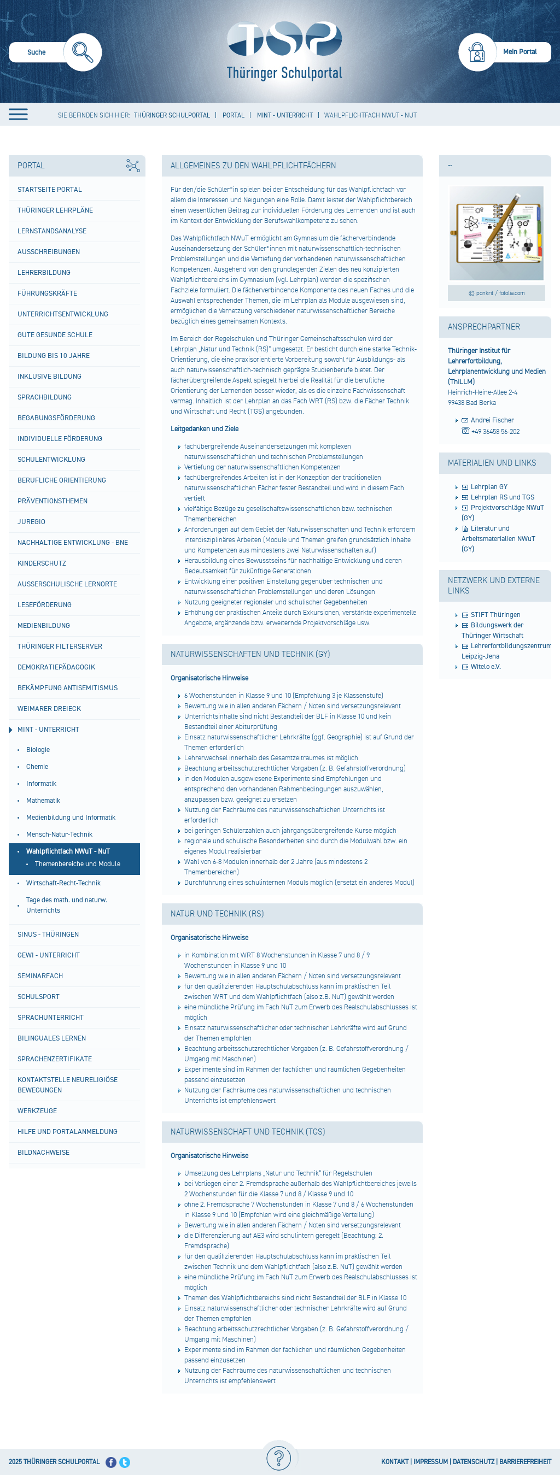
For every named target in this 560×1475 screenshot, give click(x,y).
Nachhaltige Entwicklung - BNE (73, 542)
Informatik (41, 783)
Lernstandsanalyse (52, 231)
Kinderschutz (42, 563)
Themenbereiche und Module (77, 864)
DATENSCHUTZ (473, 1462)
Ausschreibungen (49, 252)
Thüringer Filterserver (60, 646)
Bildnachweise (43, 1152)
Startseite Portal (50, 189)
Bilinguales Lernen (52, 1038)
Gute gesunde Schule (55, 335)
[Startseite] (282, 51)
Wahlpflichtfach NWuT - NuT (68, 851)
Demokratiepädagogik (56, 667)
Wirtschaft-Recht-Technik (63, 883)
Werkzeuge (37, 1111)
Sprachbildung (45, 397)
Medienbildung (44, 625)
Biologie (38, 749)
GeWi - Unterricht (49, 955)
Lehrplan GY (489, 487)
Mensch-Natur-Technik (59, 834)
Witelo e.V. (486, 666)
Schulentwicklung (51, 459)
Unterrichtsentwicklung (63, 314)
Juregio (31, 522)
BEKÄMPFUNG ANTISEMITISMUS (68, 688)
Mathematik (43, 800)
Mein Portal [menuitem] (520, 52)
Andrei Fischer (492, 420)
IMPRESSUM (430, 1462)
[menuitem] (55, 54)
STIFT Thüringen (496, 614)
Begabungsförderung (56, 418)
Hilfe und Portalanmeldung (68, 1131)
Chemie (37, 766)
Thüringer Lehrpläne (55, 210)
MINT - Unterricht (48, 729)
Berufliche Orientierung (62, 480)
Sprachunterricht (51, 1017)
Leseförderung (45, 605)
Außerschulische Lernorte (67, 584)
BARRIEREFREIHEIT (525, 1462)
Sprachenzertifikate (55, 1059)
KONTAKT (395, 1462)
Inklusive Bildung (49, 376)
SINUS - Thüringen (48, 934)
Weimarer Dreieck (49, 708)
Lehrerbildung (44, 272)
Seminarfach (40, 976)
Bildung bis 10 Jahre (54, 355)
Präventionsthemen (53, 501)
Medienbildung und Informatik (70, 817)
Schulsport (39, 996)
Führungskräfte (47, 293)
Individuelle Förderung (60, 438)
